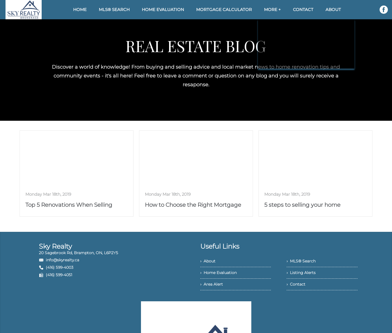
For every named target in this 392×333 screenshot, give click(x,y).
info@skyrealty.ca (62, 259)
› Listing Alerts (301, 272)
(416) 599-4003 (59, 267)
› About (207, 261)
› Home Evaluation (218, 272)
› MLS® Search (301, 261)
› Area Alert (211, 284)
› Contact (296, 284)
